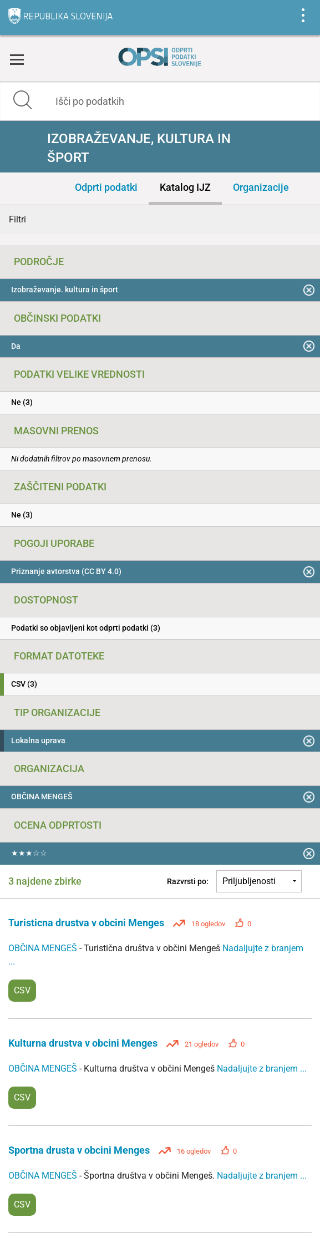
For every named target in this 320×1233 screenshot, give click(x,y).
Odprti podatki (106, 187)
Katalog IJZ (185, 187)
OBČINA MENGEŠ (43, 948)
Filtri (17, 219)
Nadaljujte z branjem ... (262, 1068)
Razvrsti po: (188, 881)
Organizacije (261, 187)
